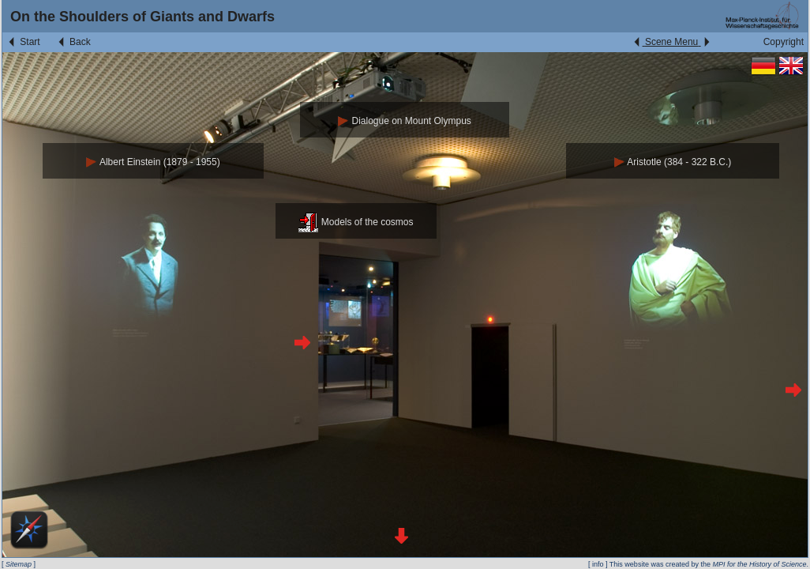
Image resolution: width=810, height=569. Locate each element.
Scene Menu (671, 41)
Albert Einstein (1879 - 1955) (152, 162)
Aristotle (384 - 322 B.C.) (673, 162)
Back (73, 41)
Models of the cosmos (355, 222)
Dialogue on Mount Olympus (404, 120)
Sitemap (19, 564)
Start (23, 41)
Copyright (783, 41)
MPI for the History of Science (759, 564)
